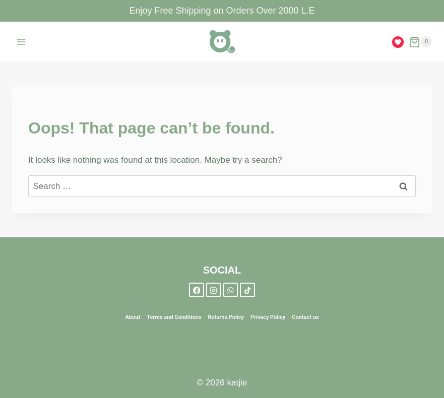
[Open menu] (21, 42)
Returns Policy (226, 317)
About (133, 317)
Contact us (305, 317)
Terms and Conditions (174, 317)
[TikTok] (247, 290)
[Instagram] (213, 290)
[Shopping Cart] (420, 42)
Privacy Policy (267, 317)
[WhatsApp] (230, 290)
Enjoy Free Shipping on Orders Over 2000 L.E (221, 11)
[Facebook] (196, 290)
